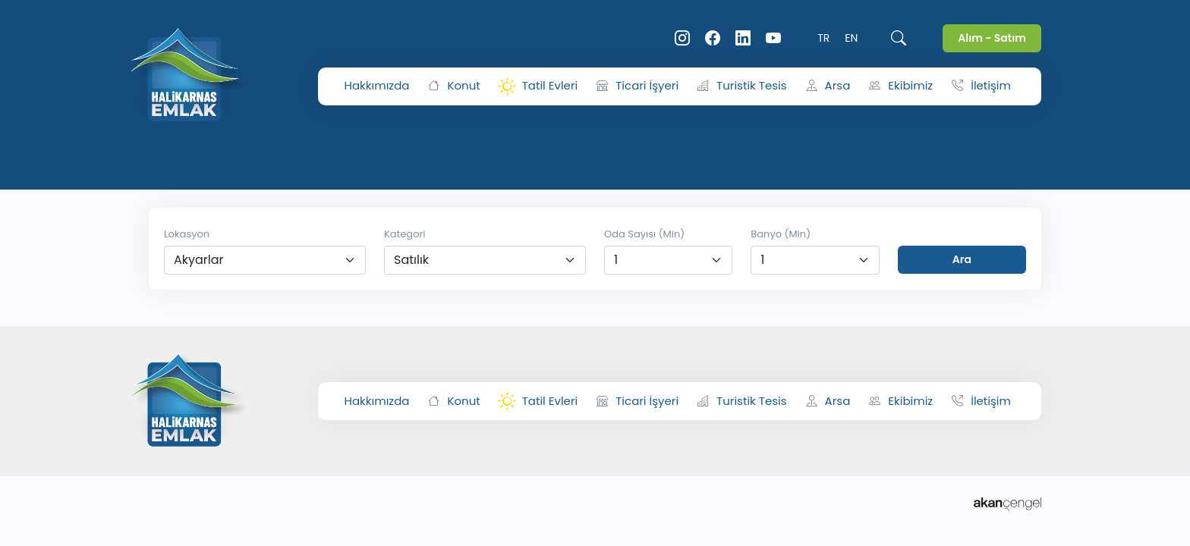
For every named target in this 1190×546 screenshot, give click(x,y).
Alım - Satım (992, 38)
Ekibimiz (901, 86)
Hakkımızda (377, 85)
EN (851, 38)
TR (823, 38)
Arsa (828, 86)
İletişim (981, 86)
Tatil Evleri (538, 86)
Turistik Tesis (741, 86)
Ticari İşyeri (637, 86)
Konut (454, 86)
